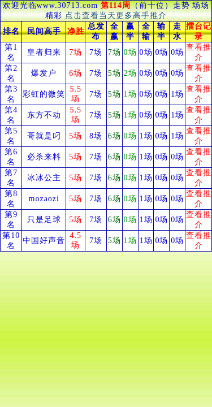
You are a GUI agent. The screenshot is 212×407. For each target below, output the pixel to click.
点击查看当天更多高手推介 (116, 15)
